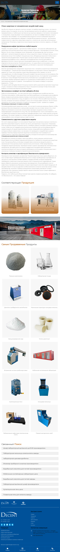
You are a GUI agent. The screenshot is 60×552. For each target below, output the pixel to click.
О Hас (32, 523)
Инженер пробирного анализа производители (20, 464)
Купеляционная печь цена (13, 489)
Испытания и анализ (5, 537)
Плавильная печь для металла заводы (17, 494)
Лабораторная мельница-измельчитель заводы (21, 453)
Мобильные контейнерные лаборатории (10, 534)
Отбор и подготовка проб (6, 532)
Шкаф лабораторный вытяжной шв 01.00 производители (24, 448)
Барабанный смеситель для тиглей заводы (19, 479)
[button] (55, 199)
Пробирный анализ (5, 530)
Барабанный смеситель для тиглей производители (22, 469)
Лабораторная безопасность (7, 536)
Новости (33, 517)
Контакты (33, 525)
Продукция (33, 516)
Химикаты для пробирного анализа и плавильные (12, 539)
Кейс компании (34, 519)
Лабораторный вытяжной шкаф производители (21, 484)
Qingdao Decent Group (19, 85)
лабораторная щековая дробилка (15, 458)
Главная (2, 21)
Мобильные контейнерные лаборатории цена (20, 474)
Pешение (33, 521)
